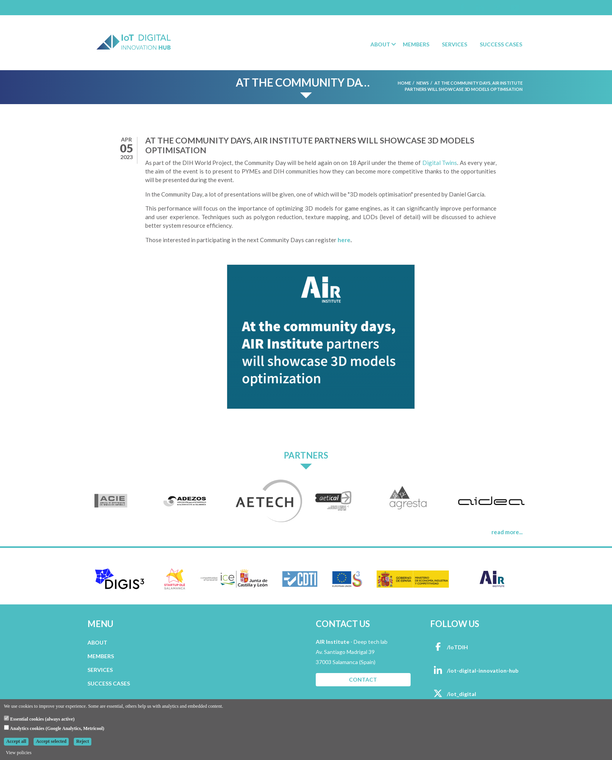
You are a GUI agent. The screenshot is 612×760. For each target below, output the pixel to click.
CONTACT (363, 679)
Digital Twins (439, 162)
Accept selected (51, 741)
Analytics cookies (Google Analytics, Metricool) (54, 728)
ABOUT (97, 642)
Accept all (16, 741)
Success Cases (501, 44)
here (344, 239)
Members (416, 44)
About (380, 44)
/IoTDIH (449, 647)
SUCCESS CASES (108, 683)
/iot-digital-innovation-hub (474, 670)
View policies (19, 752)
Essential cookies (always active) (39, 719)
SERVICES (100, 669)
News (422, 82)
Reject (82, 741)
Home (404, 82)
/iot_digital (453, 694)
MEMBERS (100, 656)
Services (454, 44)
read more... (507, 531)
